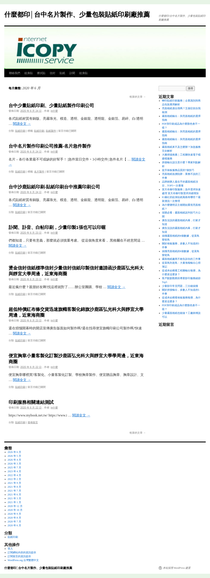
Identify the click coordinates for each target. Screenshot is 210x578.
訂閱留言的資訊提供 (19, 556)
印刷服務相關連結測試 (31, 402)
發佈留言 (33, 422)
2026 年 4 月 (14, 459)
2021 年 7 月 (14, 490)
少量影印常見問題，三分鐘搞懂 (180, 285)
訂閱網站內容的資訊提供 (22, 552)
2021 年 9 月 (14, 482)
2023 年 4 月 (14, 471)
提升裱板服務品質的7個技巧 (178, 170)
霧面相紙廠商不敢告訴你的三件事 (181, 258)
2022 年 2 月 (14, 479)
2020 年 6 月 (14, 525)
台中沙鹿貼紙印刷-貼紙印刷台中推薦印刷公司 (54, 186)
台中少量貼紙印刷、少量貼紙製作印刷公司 (51, 105)
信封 (52, 73)
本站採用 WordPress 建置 (176, 567)
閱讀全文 (22, 124)
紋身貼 (28, 73)
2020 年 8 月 (14, 517)
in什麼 (54, 110)
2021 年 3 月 (14, 498)
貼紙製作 (51, 130)
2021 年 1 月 (14, 502)
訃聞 (72, 73)
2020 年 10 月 (15, 509)
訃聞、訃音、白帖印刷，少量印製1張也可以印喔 (57, 227)
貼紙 (62, 73)
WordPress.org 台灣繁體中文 (23, 560)
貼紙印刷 (20, 130)
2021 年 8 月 (14, 486)
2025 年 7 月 (14, 467)
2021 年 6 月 (14, 494)
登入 (10, 548)
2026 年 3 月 (14, 463)
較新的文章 (138, 96)
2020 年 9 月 (14, 513)
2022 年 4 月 (14, 475)
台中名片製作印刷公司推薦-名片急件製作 (50, 146)
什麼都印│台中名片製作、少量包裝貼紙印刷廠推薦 (77, 14)
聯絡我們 (14, 73)
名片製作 (39, 171)
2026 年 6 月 (14, 452)
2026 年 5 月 (14, 455)
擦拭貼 (41, 73)
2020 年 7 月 (14, 521)
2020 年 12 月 (15, 506)
